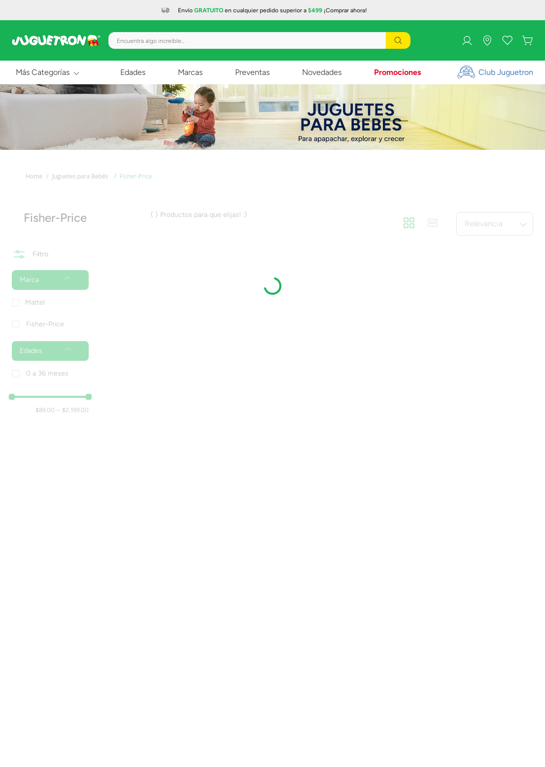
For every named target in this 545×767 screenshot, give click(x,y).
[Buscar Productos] (398, 40)
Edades (132, 72)
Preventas (252, 72)
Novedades (321, 72)
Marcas (190, 72)
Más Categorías (42, 72)
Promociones (397, 72)
